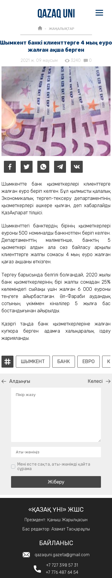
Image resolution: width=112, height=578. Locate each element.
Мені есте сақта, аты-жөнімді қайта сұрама (53, 466)
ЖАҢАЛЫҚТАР (61, 29)
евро (88, 361)
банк (63, 361)
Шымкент (33, 361)
